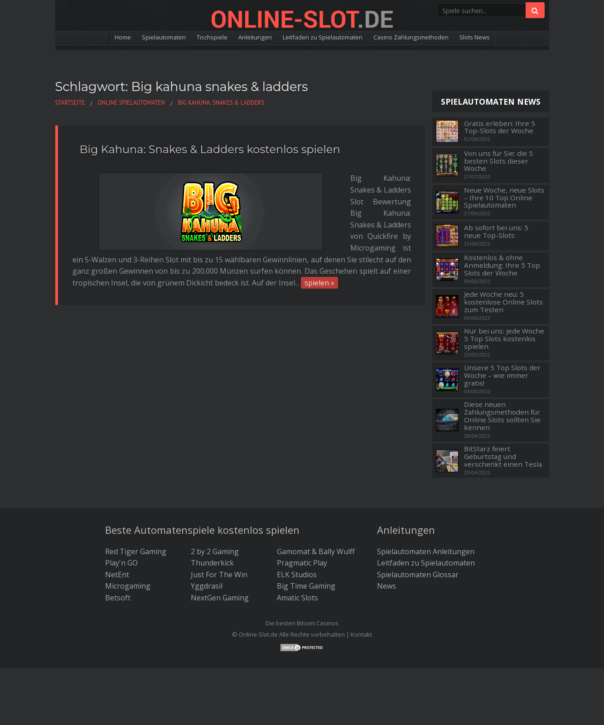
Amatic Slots (297, 598)
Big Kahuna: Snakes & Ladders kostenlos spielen (210, 149)
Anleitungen (245, 38)
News (386, 586)
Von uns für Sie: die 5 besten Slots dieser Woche (498, 161)
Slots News (509, 38)
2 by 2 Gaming (215, 551)
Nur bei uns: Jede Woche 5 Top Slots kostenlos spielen (504, 338)
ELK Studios (297, 575)
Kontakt (361, 634)
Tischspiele (193, 38)
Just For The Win (219, 575)
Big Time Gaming (306, 586)
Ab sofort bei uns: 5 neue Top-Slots (496, 231)
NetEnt (117, 575)
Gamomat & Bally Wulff (316, 551)
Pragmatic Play (302, 563)
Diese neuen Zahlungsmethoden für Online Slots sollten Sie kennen (502, 416)
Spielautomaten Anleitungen (425, 551)
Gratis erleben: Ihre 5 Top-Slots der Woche (499, 127)
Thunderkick (212, 563)
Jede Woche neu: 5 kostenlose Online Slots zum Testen (503, 301)
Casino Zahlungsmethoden (433, 38)
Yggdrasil (206, 586)
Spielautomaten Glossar (418, 575)
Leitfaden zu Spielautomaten (326, 38)
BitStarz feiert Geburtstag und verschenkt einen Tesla (503, 456)
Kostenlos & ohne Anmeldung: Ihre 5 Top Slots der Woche (502, 265)
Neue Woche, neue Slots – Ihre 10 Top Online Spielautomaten (504, 197)
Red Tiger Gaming (135, 551)
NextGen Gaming (220, 598)
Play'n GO (121, 563)
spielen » (352, 225)
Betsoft (117, 598)
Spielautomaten (135, 38)
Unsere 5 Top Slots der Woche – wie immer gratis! (502, 375)
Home (86, 38)
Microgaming (127, 586)
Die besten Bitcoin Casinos (302, 623)
